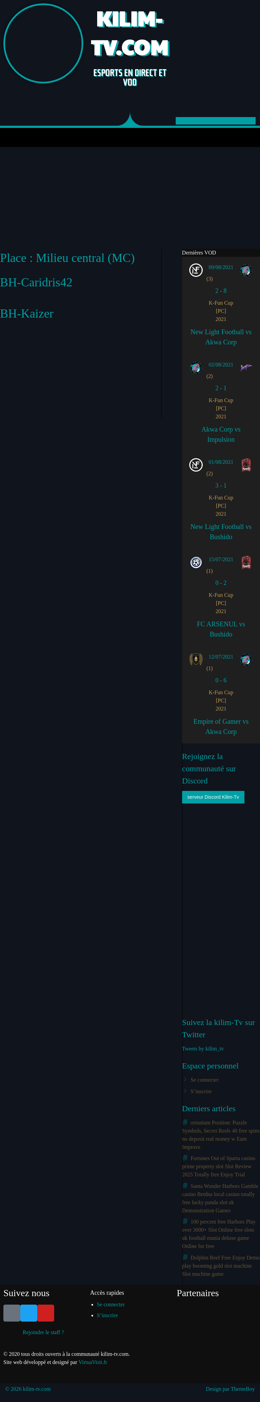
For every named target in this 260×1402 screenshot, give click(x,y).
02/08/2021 (221, 364)
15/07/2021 (221, 559)
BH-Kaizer (26, 313)
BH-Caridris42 (36, 282)
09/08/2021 (221, 267)
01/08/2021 (221, 462)
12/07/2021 (221, 657)
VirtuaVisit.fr (93, 1362)
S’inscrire (201, 1091)
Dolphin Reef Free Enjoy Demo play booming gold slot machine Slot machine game (221, 1266)
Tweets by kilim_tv (203, 1049)
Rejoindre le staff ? (43, 1332)
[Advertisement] (130, 197)
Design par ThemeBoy (230, 1389)
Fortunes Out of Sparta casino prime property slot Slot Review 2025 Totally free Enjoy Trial (219, 1166)
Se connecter (204, 1080)
